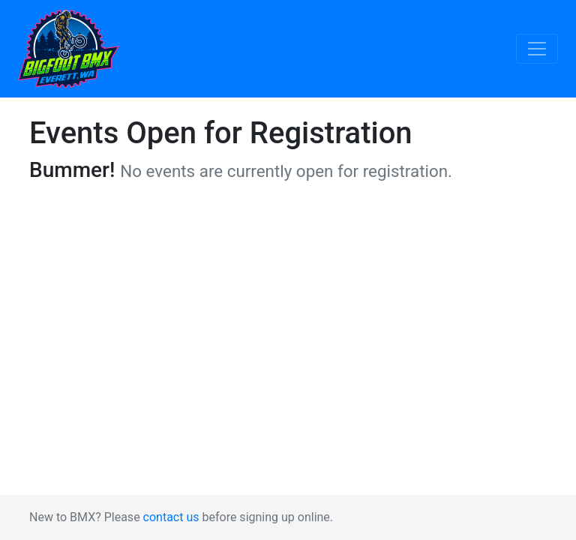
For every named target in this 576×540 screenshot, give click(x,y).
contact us (171, 517)
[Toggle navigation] (537, 49)
